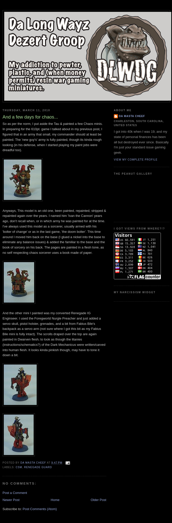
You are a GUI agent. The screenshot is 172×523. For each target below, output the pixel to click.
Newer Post (11, 500)
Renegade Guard (38, 467)
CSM (19, 467)
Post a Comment (15, 493)
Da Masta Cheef (132, 116)
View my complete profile (136, 159)
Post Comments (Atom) (40, 509)
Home (55, 500)
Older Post (98, 500)
